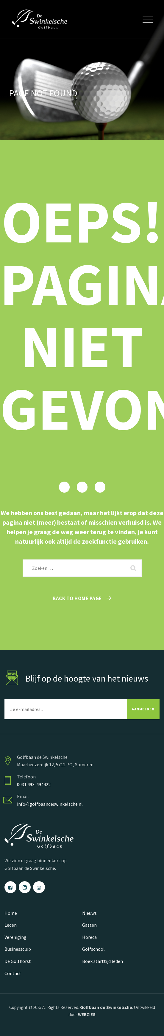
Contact (12, 973)
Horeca (89, 937)
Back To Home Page (77, 598)
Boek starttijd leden (102, 961)
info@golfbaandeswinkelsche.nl (50, 804)
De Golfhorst (17, 961)
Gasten (89, 925)
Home (10, 913)
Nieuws (89, 913)
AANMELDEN (143, 709)
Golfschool (93, 949)
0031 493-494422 (34, 784)
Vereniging (15, 937)
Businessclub (17, 949)
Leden (10, 925)
